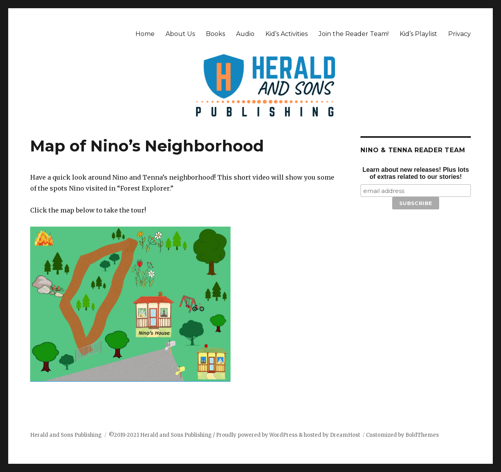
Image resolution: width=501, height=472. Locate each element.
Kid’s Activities (286, 34)
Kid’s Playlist (418, 34)
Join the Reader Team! (354, 34)
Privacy (459, 34)
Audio (245, 34)
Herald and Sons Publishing (66, 435)
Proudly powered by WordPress (257, 435)
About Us (180, 34)
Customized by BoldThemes (402, 435)
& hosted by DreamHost (329, 435)
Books (215, 34)
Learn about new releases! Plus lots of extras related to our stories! (415, 173)
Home (145, 34)
